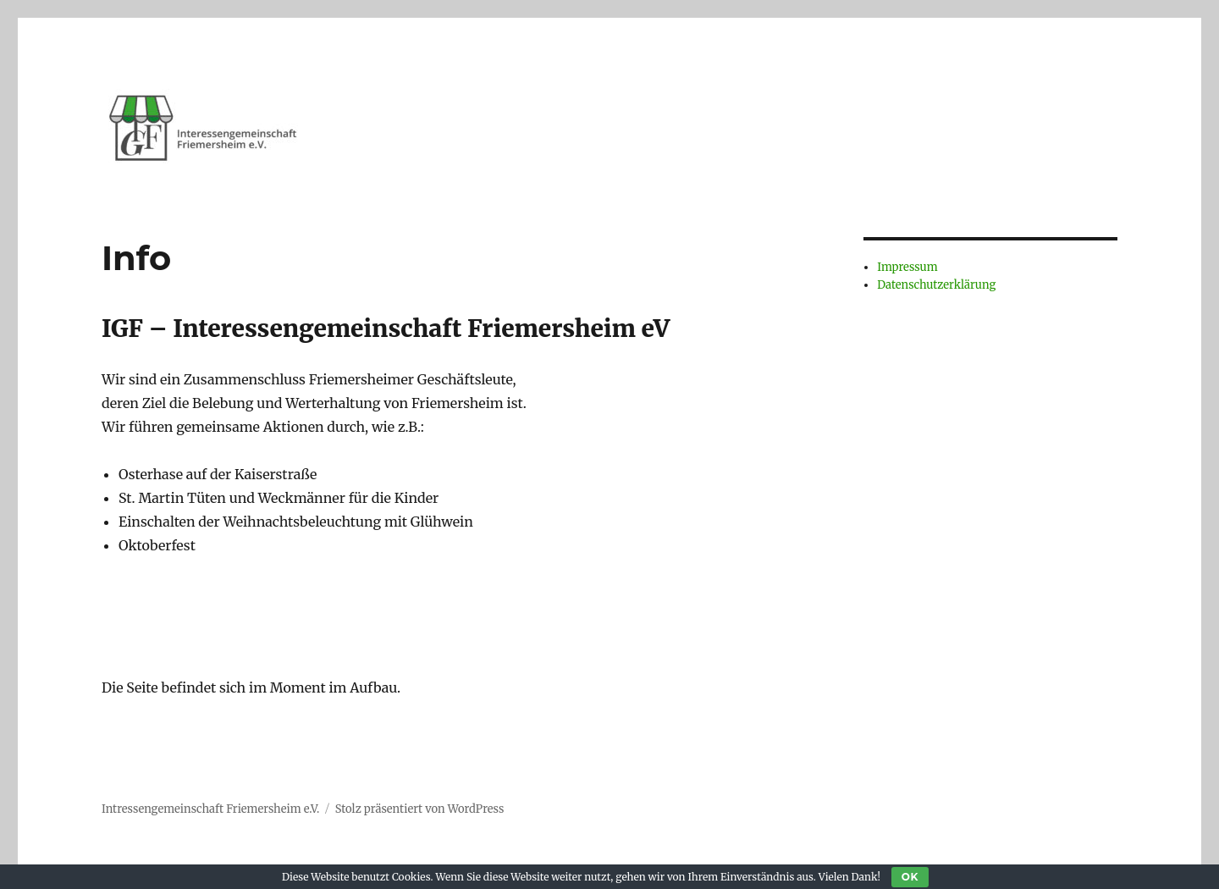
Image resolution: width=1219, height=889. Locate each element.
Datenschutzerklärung (936, 285)
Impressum (907, 267)
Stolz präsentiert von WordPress (420, 809)
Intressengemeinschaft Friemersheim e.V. (210, 809)
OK (910, 876)
